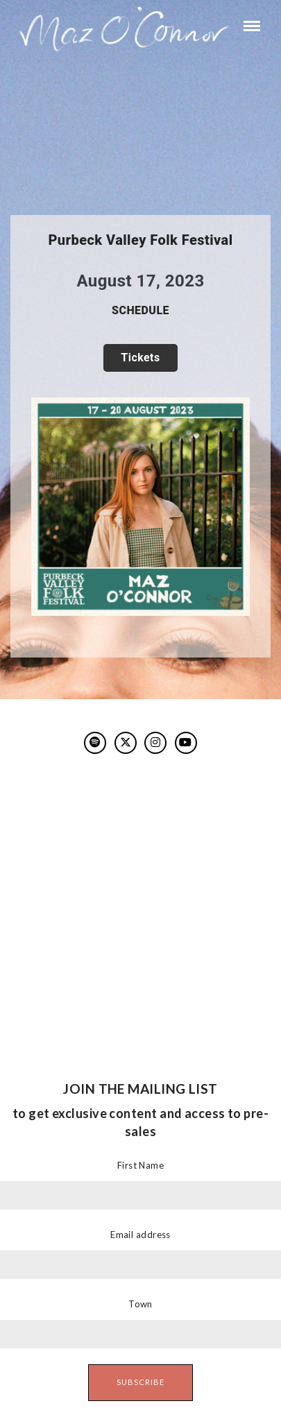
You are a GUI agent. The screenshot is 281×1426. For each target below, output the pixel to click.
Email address (140, 1234)
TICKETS (140, 357)
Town (140, 1303)
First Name (140, 1165)
